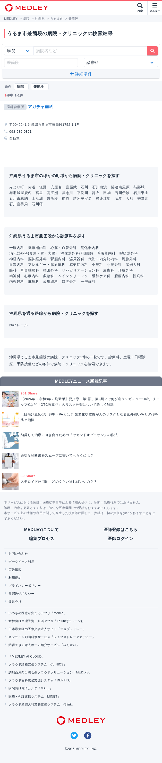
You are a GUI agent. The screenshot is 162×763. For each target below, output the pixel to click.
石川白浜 (99, 187)
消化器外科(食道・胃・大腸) (33, 253)
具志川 (67, 193)
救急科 (48, 276)
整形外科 (50, 270)
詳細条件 (81, 74)
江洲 (43, 187)
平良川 (82, 193)
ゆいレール (18, 325)
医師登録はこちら (121, 529)
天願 (129, 198)
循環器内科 (37, 248)
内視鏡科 (16, 281)
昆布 (95, 193)
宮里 (39, 193)
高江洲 (52, 193)
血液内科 (16, 265)
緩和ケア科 (101, 276)
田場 (107, 193)
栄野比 (142, 198)
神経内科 (16, 259)
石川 (84, 187)
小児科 (97, 265)
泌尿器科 (76, 259)
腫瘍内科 (121, 276)
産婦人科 (133, 265)
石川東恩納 (18, 198)
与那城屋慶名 (20, 193)
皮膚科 (108, 270)
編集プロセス (41, 538)
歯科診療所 (15, 107)
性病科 (138, 276)
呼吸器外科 (129, 253)
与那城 (138, 187)
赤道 (32, 187)
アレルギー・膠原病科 (46, 265)
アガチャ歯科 (40, 106)
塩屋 (118, 198)
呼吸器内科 (106, 253)
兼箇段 (52, 198)
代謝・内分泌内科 (103, 259)
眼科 (13, 270)
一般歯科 (88, 281)
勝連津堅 (103, 198)
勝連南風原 (120, 187)
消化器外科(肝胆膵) (77, 253)
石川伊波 (122, 193)
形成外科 (125, 270)
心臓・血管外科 (63, 248)
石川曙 (37, 204)
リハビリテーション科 (80, 270)
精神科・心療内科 (24, 276)
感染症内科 (78, 265)
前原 (65, 198)
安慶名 (56, 187)
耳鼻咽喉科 (30, 270)
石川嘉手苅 (18, 204)
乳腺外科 (129, 259)
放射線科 (50, 281)
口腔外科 (69, 281)
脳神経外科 (37, 259)
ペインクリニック (73, 276)
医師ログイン (120, 538)
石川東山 (140, 193)
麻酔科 (33, 281)
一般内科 (16, 248)
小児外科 (114, 265)
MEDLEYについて (41, 529)
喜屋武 (71, 187)
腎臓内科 (57, 259)
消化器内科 (90, 248)
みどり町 (16, 187)
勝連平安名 (82, 198)
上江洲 (37, 198)
